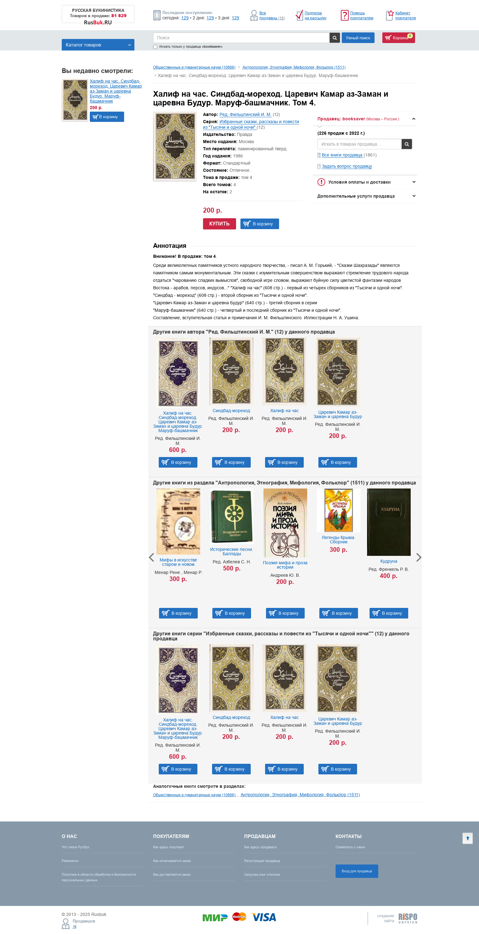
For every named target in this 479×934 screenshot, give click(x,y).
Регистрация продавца (262, 861)
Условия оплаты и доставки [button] (359, 182)
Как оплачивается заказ (172, 861)
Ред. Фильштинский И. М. (246, 114)
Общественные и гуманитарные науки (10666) (194, 67)
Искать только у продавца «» (188, 46)
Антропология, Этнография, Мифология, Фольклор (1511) (294, 67)
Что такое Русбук (75, 847)
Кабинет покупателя (405, 15)
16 (74, 926)
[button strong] (365, 119)
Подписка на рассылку (316, 15)
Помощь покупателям (361, 15)
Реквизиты (70, 861)
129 (185, 17)
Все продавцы (272, 15)
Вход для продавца (357, 871)
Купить (219, 224)
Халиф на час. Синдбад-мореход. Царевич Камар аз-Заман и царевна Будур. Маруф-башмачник (116, 91)
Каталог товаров (98, 44)
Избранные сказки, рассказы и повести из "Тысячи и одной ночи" (251, 124)
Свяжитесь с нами (350, 847)
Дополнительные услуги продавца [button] (356, 196)
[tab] (365, 119)
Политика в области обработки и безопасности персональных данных (99, 877)
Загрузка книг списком (262, 874)
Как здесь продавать (260, 847)
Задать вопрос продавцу (347, 166)
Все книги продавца (343, 154)
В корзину (108, 116)
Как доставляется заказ (172, 874)
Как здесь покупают (168, 847)
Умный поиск (358, 37)
